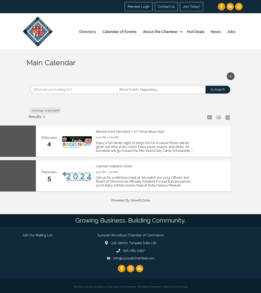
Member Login (139, 7)
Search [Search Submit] (218, 89)
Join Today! (191, 7)
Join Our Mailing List (37, 235)
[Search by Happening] (161, 90)
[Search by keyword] (74, 90)
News (216, 32)
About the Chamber (160, 32)
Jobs (231, 32)
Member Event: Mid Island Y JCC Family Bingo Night (130, 131)
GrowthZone (140, 200)
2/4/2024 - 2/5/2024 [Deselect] (45, 110)
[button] (230, 76)
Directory (87, 32)
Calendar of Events (119, 32)
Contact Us (166, 7)
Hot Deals (196, 32)
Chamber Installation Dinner (114, 166)
